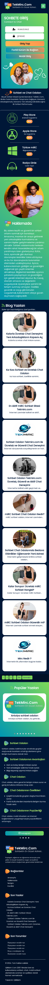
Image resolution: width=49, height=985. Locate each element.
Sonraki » (27, 677)
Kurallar (11, 886)
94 (19, 677)
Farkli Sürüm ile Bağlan (25, 50)
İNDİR (29, 121)
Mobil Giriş (25, 56)
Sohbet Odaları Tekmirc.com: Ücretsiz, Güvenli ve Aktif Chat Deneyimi (23, 925)
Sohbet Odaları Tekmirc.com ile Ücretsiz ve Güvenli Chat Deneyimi (21, 919)
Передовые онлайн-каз (16, 942)
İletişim (11, 883)
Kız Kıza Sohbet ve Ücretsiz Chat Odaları (21, 908)
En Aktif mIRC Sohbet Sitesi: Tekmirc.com (18, 914)
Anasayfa (12, 877)
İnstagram (24, 833)
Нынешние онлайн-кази (17, 954)
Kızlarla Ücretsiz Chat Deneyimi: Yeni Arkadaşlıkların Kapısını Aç (22, 903)
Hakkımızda (12, 880)
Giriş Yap (25, 43)
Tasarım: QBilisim (13, 980)
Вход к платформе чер (16, 951)
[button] (14, 733)
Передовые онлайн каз (16, 948)
